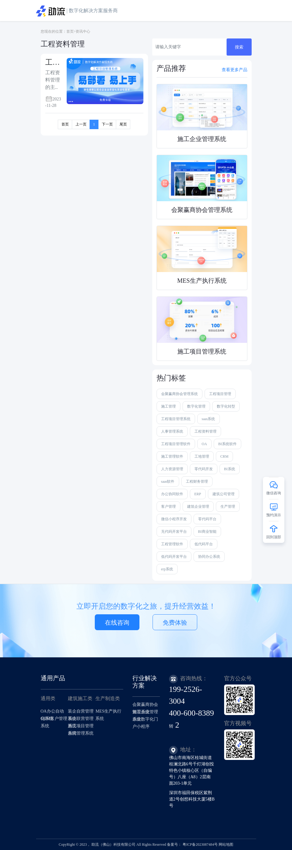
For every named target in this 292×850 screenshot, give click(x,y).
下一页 (107, 124)
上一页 (81, 124)
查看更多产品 (234, 69)
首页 (70, 31)
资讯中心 (83, 31)
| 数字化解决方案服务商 (77, 10)
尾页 (123, 124)
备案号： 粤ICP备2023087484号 (192, 844)
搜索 (239, 47)
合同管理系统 (81, 733)
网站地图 (226, 844)
